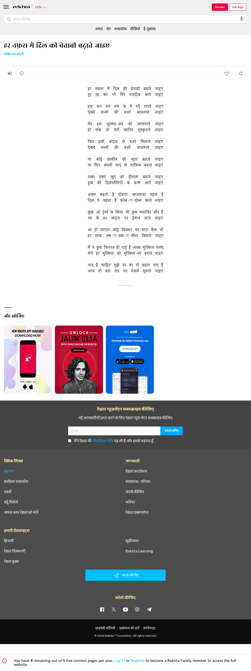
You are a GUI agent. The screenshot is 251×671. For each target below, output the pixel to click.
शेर (108, 28)
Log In (119, 661)
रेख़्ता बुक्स (11, 561)
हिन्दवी (8, 541)
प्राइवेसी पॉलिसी (105, 628)
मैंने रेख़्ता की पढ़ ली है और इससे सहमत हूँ (110, 440)
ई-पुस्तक (149, 28)
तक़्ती (8, 492)
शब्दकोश (120, 28)
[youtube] (125, 609)
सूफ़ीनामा (132, 541)
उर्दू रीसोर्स (11, 502)
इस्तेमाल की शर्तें (129, 628)
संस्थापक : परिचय (138, 481)
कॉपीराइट (149, 628)
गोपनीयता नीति (102, 440)
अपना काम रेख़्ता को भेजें (21, 512)
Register (138, 661)
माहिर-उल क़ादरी (14, 54)
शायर (99, 28)
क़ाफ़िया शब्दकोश (16, 481)
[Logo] (21, 7)
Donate (220, 7)
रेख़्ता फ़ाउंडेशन (136, 471)
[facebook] (102, 609)
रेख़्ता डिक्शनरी (14, 551)
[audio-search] (242, 19)
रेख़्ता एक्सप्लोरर (137, 512)
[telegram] (149, 609)
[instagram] (137, 609)
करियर (130, 502)
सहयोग (9, 471)
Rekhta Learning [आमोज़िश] (139, 551)
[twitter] (114, 609)
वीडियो (135, 28)
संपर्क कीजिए (135, 492)
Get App (237, 7)
